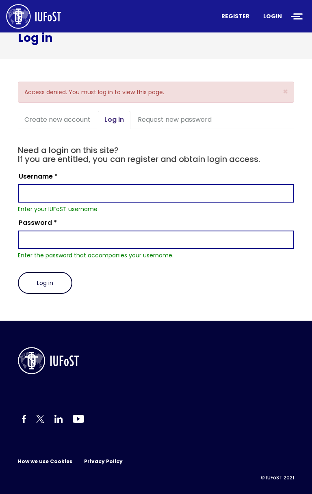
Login (272, 16)
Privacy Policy (103, 461)
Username (38, 176)
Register (235, 16)
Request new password (175, 119)
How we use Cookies (45, 461)
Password (38, 222)
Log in (117, 122)
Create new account (57, 119)
